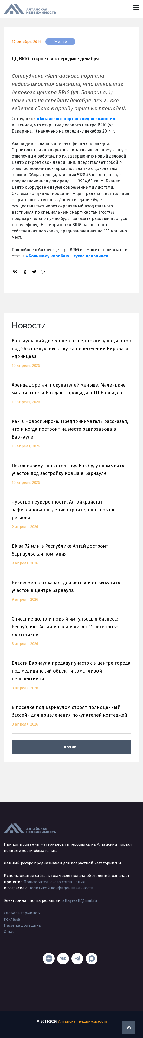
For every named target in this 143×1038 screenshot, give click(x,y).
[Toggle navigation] (136, 7)
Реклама (12, 919)
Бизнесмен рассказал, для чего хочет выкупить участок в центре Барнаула (71, 594)
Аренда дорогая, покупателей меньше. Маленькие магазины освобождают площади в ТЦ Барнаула (71, 396)
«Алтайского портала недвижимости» (76, 118)
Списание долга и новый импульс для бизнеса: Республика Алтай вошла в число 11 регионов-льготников (71, 634)
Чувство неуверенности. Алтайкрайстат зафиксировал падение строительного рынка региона (71, 517)
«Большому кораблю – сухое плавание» (67, 255)
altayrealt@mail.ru (79, 900)
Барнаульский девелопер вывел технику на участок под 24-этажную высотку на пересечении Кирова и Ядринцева (71, 356)
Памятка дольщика (22, 925)
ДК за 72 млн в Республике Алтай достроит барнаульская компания (71, 557)
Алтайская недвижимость (82, 1021)
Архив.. (71, 747)
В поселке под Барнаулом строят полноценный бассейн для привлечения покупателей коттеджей (71, 718)
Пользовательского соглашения (54, 881)
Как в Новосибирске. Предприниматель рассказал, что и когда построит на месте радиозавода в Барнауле (71, 437)
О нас (9, 931)
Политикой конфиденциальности (61, 888)
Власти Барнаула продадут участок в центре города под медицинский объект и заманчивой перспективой (71, 678)
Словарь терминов (22, 913)
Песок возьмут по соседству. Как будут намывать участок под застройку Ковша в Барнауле (71, 477)
